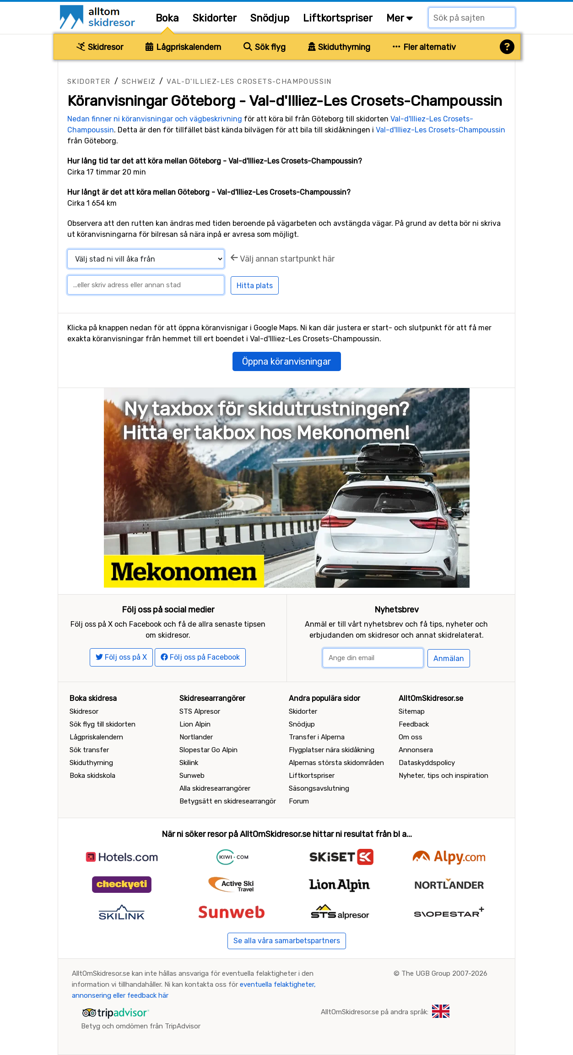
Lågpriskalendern (183, 47)
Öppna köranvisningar (286, 361)
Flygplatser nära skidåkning (331, 750)
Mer (399, 18)
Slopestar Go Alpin (208, 750)
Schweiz (139, 81)
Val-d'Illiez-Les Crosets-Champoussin (249, 81)
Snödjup (269, 18)
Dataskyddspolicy (427, 763)
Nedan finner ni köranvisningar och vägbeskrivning (154, 119)
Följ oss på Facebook (200, 657)
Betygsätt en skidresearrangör (227, 801)
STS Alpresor (199, 711)
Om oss (410, 737)
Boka (167, 18)
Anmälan (448, 658)
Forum (299, 801)
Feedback (414, 724)
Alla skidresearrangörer (214, 788)
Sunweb (192, 775)
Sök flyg (264, 47)
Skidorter (215, 18)
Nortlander (196, 737)
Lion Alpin (195, 724)
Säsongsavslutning (319, 788)
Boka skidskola (92, 775)
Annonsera (416, 750)
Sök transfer (89, 750)
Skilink (188, 763)
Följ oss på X (121, 657)
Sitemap (412, 711)
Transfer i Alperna (317, 737)
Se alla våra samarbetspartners (286, 940)
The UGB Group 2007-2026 (444, 973)
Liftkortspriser (338, 18)
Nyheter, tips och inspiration (443, 775)
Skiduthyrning (339, 47)
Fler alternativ (424, 47)
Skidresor (99, 47)
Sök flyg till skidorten (102, 724)
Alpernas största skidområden (336, 763)
